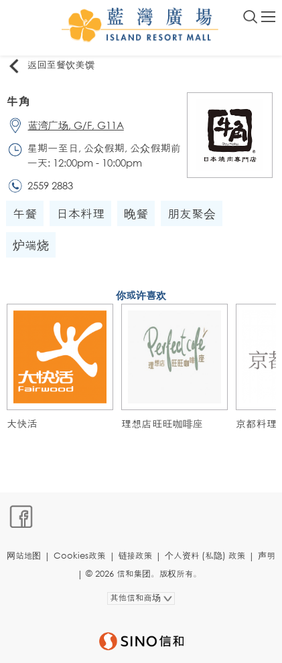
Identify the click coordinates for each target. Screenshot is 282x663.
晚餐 (136, 213)
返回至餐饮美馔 (50, 65)
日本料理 (80, 213)
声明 (266, 555)
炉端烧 (31, 245)
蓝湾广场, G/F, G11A (76, 125)
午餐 (25, 213)
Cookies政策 (79, 555)
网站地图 (24, 555)
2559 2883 (50, 185)
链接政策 (136, 555)
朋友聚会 (191, 213)
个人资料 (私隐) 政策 (205, 555)
